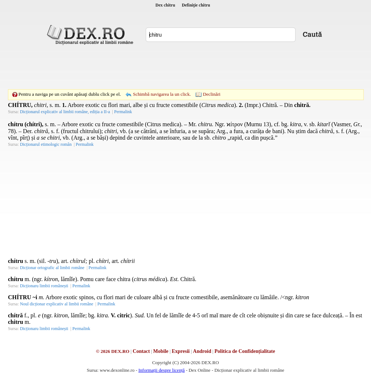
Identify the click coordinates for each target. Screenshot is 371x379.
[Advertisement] (185, 67)
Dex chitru (165, 5)
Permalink (123, 111)
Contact (141, 351)
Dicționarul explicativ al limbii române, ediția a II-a (65, 111)
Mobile (160, 351)
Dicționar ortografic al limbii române (52, 267)
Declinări (211, 94)
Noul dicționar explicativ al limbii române (56, 303)
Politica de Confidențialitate (244, 351)
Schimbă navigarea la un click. (162, 94)
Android (202, 351)
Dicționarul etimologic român (46, 144)
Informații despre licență (161, 370)
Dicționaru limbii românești (44, 285)
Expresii (181, 351)
